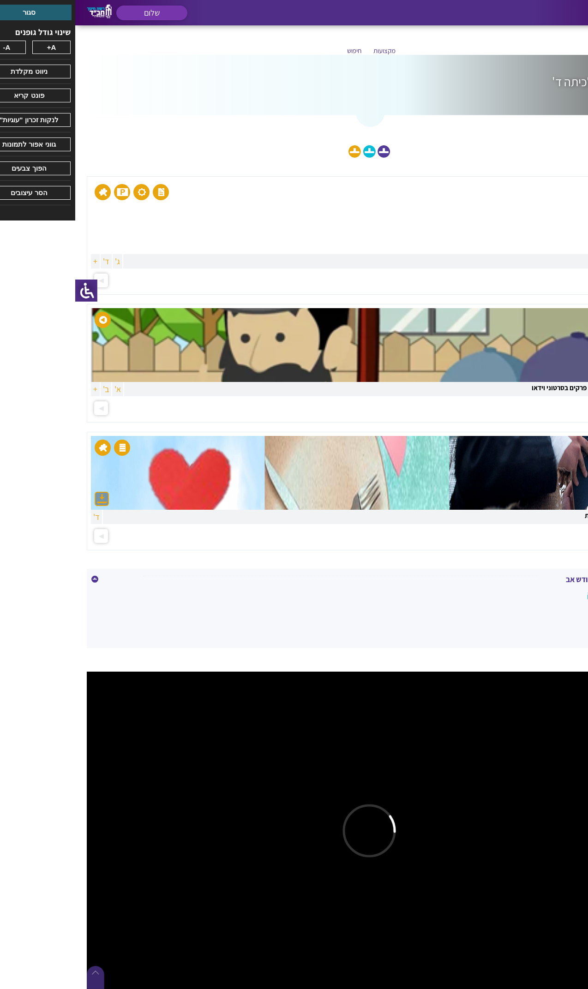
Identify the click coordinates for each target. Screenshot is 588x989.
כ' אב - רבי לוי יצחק (541, 594)
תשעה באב (554, 614)
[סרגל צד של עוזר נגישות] (11, 291)
